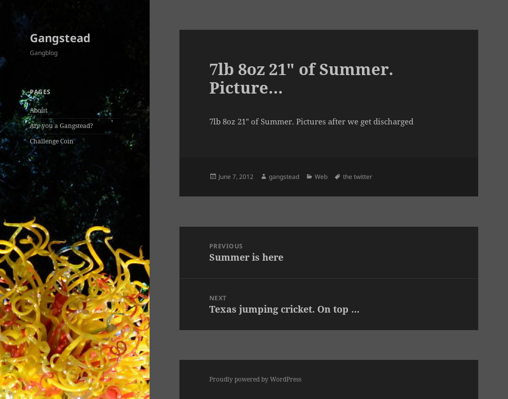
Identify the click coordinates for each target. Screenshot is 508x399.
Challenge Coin (52, 141)
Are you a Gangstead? (61, 125)
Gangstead (60, 37)
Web (321, 176)
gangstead (284, 176)
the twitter (357, 176)
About (38, 110)
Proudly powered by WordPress (255, 379)
